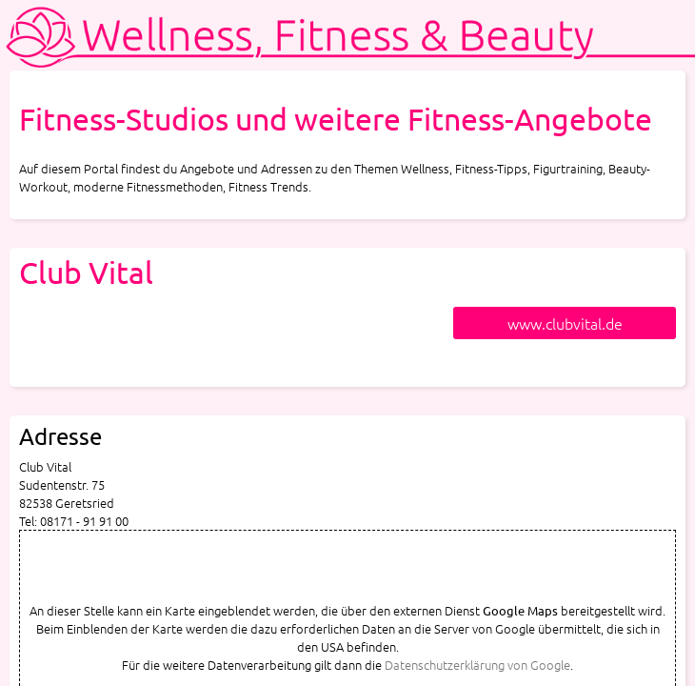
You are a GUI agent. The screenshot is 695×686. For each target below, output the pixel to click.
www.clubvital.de (565, 323)
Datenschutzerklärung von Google (477, 665)
